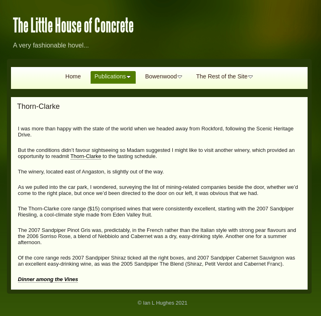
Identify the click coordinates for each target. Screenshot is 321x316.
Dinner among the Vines (48, 279)
